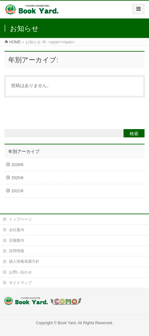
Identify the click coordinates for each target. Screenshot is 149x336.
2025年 (17, 178)
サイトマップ (20, 283)
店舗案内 (16, 240)
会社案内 (16, 230)
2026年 (17, 165)
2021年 (17, 191)
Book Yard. (67, 323)
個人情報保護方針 (24, 261)
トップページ (20, 219)
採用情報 (16, 251)
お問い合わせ (20, 272)
